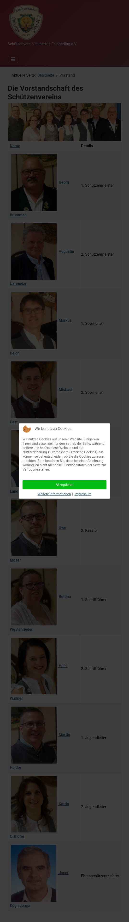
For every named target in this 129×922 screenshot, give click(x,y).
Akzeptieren (64, 485)
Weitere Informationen (54, 494)
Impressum (83, 494)
